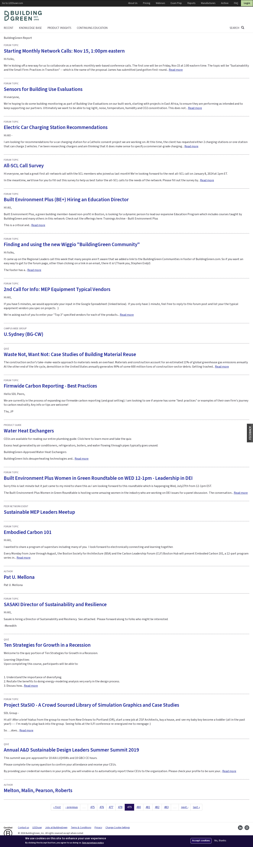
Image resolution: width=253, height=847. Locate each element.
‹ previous (72, 807)
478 (120, 807)
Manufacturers (208, 3)
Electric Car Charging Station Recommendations (56, 127)
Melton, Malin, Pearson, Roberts (38, 790)
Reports (191, 3)
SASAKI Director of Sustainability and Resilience (55, 604)
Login (247, 3)
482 (157, 807)
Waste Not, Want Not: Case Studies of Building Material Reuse (70, 354)
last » (196, 807)
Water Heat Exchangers (29, 431)
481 (148, 807)
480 (138, 807)
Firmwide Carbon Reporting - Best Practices (50, 386)
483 (166, 807)
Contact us (23, 827)
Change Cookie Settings (117, 827)
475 (92, 807)
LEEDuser (37, 827)
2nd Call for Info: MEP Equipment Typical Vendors (57, 289)
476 (101, 807)
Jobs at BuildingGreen (56, 827)
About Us (132, 3)
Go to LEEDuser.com (12, 3)
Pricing (146, 3)
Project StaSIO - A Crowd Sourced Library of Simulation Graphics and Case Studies (91, 705)
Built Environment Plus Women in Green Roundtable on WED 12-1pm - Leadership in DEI (98, 478)
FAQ (236, 3)
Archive (224, 3)
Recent (8, 28)
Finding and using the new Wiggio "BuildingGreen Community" (72, 244)
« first (57, 807)
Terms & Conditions (81, 827)
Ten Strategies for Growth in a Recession (47, 645)
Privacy (98, 827)
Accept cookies (201, 840)
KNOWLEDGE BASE (30, 28)
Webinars (160, 3)
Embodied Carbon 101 (28, 532)
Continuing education (92, 28)
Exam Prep (176, 3)
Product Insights (59, 28)
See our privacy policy (93, 842)
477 (111, 807)
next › (184, 807)
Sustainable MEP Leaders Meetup (39, 512)
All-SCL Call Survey (24, 165)
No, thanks (220, 840)
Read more (176, 70)
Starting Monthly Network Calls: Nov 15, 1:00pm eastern (64, 51)
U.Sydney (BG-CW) (23, 334)
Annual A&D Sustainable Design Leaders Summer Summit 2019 (71, 750)
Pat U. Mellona (19, 577)
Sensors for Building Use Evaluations (43, 89)
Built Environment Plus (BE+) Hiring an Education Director (66, 199)
